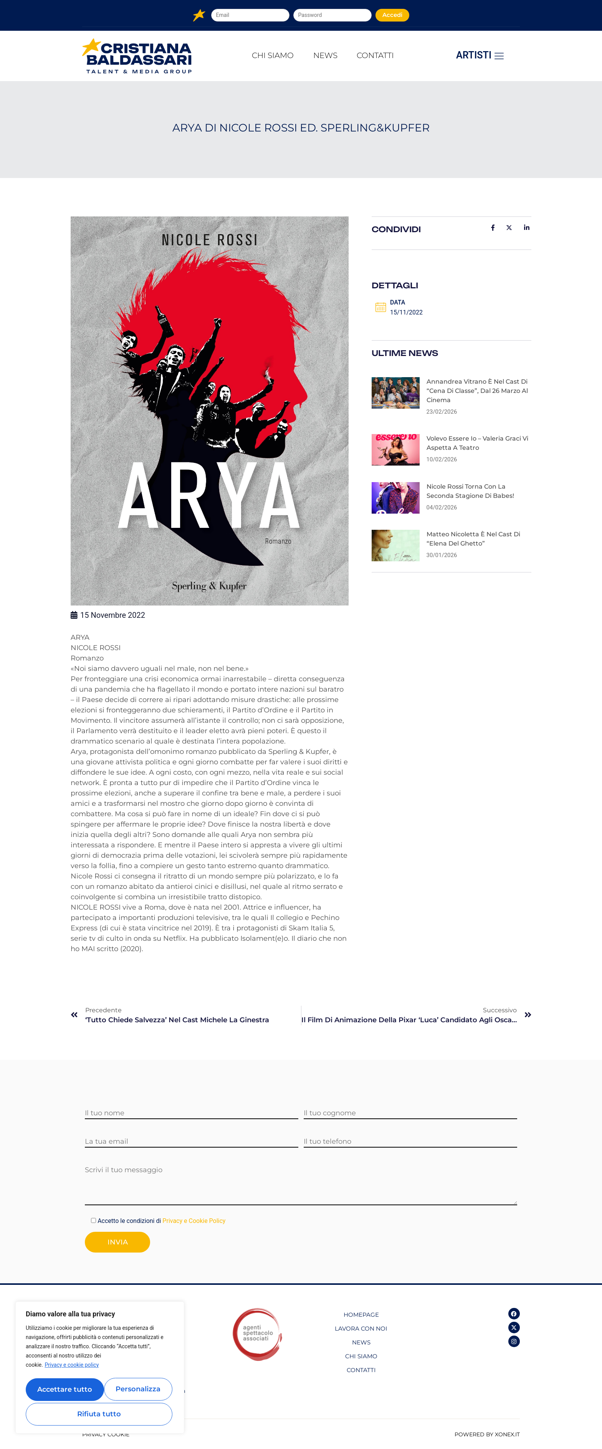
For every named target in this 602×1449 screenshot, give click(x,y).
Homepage (361, 1313)
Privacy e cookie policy (72, 1369)
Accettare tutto (100, 1414)
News (325, 56)
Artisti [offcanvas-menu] (480, 56)
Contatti (382, 56)
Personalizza (61, 1391)
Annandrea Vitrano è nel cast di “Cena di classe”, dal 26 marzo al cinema (477, 395)
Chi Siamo (266, 56)
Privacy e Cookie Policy (193, 1220)
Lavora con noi (361, 1327)
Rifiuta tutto (135, 1391)
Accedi (392, 14)
